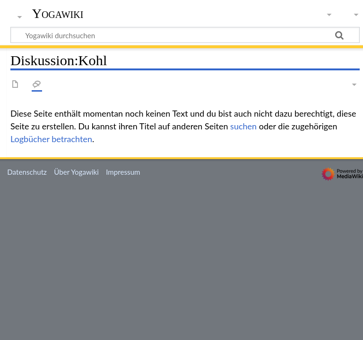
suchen (243, 126)
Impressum (123, 172)
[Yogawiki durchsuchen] (185, 34)
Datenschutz (27, 172)
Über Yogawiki (76, 172)
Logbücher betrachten (51, 139)
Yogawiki (58, 13)
